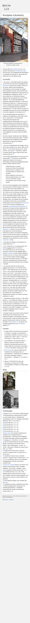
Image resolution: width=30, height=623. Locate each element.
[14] (13, 243)
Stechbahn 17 (6, 229)
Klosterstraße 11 (23, 206)
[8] (23, 137)
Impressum (11, 499)
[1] (21, 85)
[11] (15, 150)
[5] (25, 111)
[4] (12, 108)
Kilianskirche (6, 85)
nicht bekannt (21, 323)
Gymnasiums (25, 202)
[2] (23, 94)
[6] (14, 117)
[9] (12, 142)
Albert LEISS (7, 350)
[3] (21, 101)
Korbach (24, 70)
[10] (7, 148)
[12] (13, 153)
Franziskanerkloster (13, 206)
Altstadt (18, 70)
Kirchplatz (15, 69)
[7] (7, 133)
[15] (9, 325)
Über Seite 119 (5, 499)
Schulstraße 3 (6, 239)
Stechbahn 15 (14, 321)
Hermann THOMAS (10, 464)
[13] (11, 157)
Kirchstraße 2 (9, 253)
